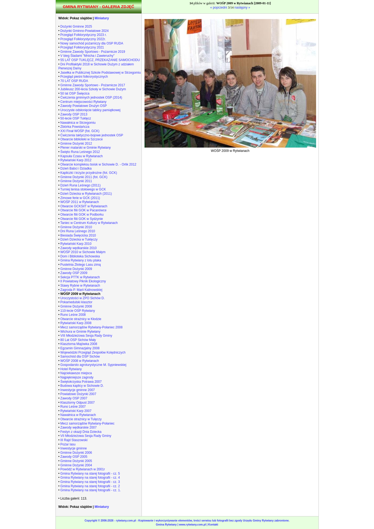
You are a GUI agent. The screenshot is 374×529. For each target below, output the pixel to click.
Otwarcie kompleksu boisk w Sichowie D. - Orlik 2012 (98, 164)
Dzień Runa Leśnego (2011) (80, 185)
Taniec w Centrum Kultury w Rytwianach (89, 223)
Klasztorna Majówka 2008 (78, 344)
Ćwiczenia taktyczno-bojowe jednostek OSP (91, 135)
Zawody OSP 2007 (73, 398)
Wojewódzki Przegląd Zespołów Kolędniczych (92, 352)
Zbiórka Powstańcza (74, 127)
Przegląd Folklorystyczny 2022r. (83, 39)
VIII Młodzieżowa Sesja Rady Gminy (86, 335)
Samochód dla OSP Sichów (80, 356)
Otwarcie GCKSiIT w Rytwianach (83, 206)
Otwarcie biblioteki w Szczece (81, 139)
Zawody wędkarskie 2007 (78, 427)
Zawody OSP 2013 (73, 114)
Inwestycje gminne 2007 (77, 390)
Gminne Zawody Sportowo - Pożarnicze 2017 (92, 85)
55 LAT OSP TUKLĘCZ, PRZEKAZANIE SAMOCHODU (100, 60)
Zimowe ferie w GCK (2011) (80, 198)
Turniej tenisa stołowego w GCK (83, 189)
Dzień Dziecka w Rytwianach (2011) (86, 194)
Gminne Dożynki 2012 (76, 143)
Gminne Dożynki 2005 (76, 461)
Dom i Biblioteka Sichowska (80, 256)
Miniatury (102, 18)
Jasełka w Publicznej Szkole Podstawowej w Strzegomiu (100, 72)
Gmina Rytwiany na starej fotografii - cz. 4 (90, 477)
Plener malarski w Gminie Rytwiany (85, 147)
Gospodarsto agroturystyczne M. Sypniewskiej (93, 365)
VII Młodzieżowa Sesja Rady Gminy (85, 436)
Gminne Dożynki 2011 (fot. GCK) (83, 177)
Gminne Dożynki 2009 (76, 269)
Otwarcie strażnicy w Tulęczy (81, 419)
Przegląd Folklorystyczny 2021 (82, 47)
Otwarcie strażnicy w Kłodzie (80, 319)
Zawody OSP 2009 (73, 273)
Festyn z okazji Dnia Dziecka (80, 432)
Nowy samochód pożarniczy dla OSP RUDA (91, 43)
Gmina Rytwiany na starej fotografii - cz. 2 (90, 486)
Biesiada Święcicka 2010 (78, 235)
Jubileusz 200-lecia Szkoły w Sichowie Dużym (93, 89)
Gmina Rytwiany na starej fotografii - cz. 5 (90, 473)
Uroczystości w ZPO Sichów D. (82, 298)
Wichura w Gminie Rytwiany (80, 331)
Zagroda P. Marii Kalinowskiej (81, 290)
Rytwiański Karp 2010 (75, 244)
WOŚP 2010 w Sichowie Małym (83, 252)
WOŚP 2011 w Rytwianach (79, 202)
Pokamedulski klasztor (76, 302)
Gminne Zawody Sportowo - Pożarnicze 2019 (92, 52)
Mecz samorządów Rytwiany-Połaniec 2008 (91, 327)
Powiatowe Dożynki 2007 (78, 394)
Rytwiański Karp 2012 (75, 160)
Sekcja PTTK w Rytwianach (80, 277)
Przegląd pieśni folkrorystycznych (84, 76)
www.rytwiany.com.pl (193, 524)
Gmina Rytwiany (166, 524)
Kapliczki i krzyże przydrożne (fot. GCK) (88, 173)
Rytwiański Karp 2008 (75, 323)
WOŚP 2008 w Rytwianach (79, 361)
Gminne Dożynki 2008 (76, 306)
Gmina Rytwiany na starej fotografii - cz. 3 (90, 482)
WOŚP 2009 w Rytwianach (80, 294)
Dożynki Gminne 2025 (76, 26)
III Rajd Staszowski (73, 440)
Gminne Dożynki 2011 (76, 181)
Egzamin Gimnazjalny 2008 (79, 348)
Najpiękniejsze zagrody (76, 377)
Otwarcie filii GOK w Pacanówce (83, 210)
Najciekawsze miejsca (76, 373)
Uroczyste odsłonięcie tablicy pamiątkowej (90, 110)
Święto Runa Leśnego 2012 (80, 152)
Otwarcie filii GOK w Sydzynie (81, 219)
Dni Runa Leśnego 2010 (77, 231)
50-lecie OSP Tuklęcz (75, 118)
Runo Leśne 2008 (73, 315)
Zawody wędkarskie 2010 (78, 248)
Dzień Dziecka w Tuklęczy (79, 239)
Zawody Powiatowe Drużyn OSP (83, 106)
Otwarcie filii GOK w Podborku (81, 214)
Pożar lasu (68, 444)
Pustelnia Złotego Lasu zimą (80, 265)
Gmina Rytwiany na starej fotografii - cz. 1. (90, 490)
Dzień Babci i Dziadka (76, 168)
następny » (242, 7)
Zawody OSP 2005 (73, 457)
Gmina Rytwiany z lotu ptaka (80, 260)
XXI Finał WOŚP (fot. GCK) (79, 131)
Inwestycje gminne (73, 448)
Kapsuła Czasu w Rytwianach (81, 156)
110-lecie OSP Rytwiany (77, 311)
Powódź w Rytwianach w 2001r (82, 469)
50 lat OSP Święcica (75, 93)
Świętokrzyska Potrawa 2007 (81, 382)
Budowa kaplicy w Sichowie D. (82, 386)
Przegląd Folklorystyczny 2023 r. (83, 35)
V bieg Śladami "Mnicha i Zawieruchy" (87, 56)
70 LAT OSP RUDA (74, 81)
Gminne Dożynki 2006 (76, 453)
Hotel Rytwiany (71, 369)
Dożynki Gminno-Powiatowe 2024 (84, 31)
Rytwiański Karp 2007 (75, 411)
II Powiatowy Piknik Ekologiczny (83, 281)
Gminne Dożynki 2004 (76, 465)
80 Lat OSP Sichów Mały (78, 340)
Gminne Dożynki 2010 (76, 227)
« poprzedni (219, 7)
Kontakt (213, 524)
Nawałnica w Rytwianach (78, 415)
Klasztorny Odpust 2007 (77, 402)
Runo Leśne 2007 (73, 406)
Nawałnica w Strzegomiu (77, 123)
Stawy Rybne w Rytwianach (80, 285)
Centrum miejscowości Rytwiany (83, 102)
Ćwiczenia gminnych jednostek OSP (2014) (91, 97)
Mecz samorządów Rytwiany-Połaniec (87, 423)
